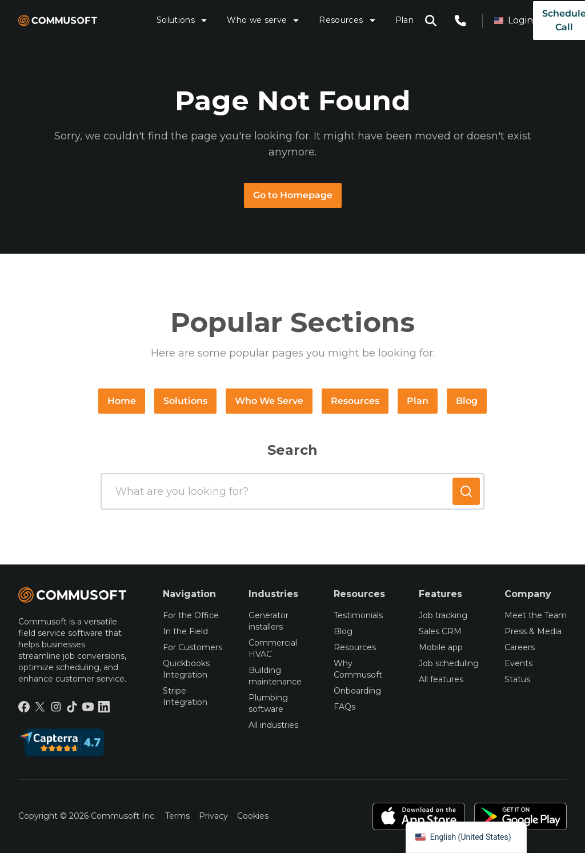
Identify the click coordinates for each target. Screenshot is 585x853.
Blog (467, 400)
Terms (177, 816)
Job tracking (443, 615)
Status (517, 679)
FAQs (344, 707)
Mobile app (441, 647)
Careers (519, 647)
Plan (404, 20)
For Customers (192, 647)
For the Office (191, 615)
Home (121, 400)
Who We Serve (269, 400)
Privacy (213, 816)
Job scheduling (449, 663)
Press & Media (533, 631)
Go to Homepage (292, 195)
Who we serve (263, 20)
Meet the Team (535, 615)
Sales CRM (440, 631)
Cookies (253, 816)
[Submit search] (466, 491)
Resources (347, 20)
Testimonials (358, 615)
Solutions (183, 20)
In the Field (185, 631)
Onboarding (357, 691)
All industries (273, 725)
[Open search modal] (430, 20)
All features (441, 679)
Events (518, 663)
